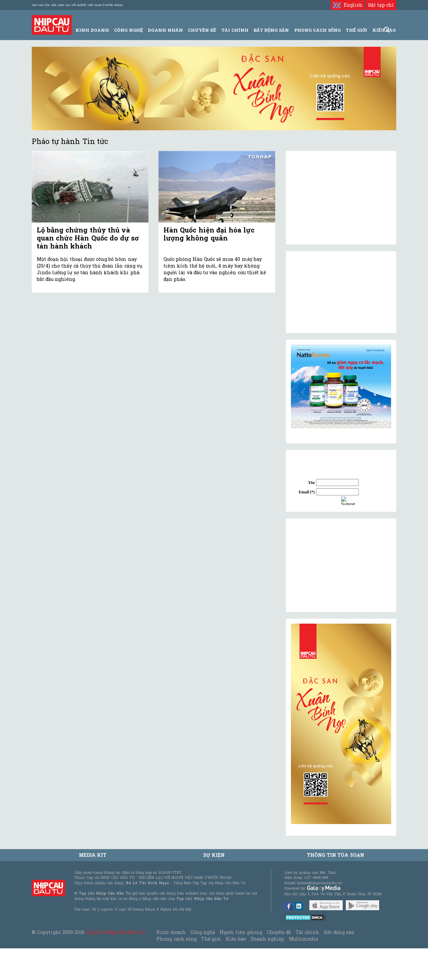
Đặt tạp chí (381, 5)
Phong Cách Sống (317, 30)
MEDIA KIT (92, 855)
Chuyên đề (202, 30)
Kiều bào (236, 939)
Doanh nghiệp (267, 939)
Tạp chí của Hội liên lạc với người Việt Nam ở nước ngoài (77, 5)
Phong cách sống (176, 939)
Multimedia (303, 939)
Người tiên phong (241, 932)
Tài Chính (234, 30)
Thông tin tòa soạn (335, 855)
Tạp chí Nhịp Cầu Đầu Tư (115, 932)
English (347, 5)
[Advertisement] (341, 565)
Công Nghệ (128, 30)
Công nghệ (202, 932)
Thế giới (356, 30)
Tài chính (307, 932)
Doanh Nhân (165, 30)
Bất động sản (271, 30)
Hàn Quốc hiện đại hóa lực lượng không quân (209, 233)
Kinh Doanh (92, 30)
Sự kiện (214, 855)
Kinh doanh (170, 932)
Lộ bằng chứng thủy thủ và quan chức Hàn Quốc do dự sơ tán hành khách (88, 237)
